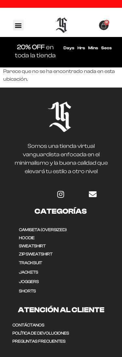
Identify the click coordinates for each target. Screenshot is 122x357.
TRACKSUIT (30, 262)
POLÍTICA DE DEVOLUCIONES (40, 333)
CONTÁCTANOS (28, 325)
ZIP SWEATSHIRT (35, 254)
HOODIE (26, 237)
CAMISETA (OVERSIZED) (43, 229)
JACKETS (28, 272)
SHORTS (27, 291)
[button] (18, 25)
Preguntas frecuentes (38, 341)
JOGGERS (29, 281)
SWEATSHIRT (32, 246)
